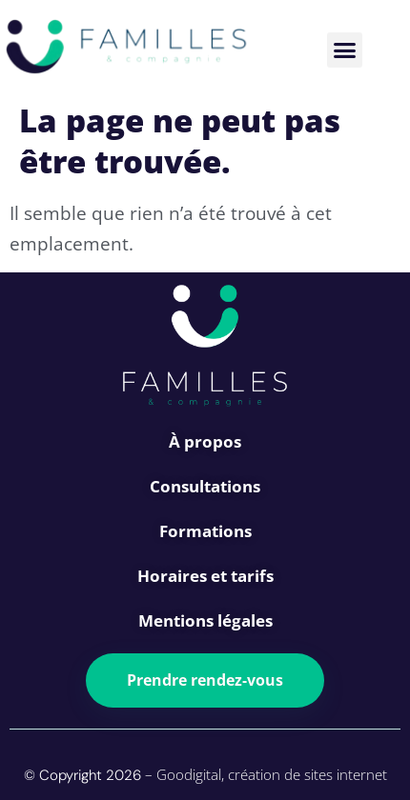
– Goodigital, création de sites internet (264, 774)
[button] (345, 50)
